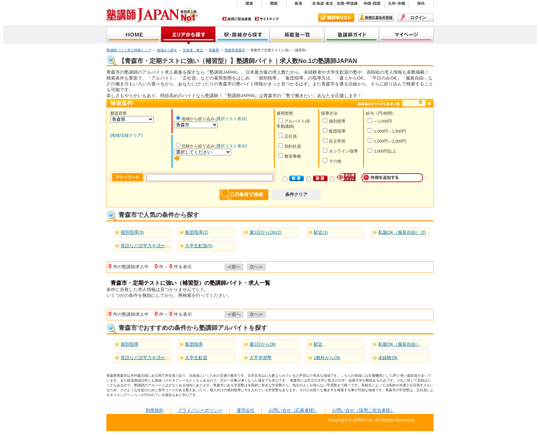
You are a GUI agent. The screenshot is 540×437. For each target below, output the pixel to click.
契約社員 (289, 145)
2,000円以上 (381, 150)
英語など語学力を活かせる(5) (150, 245)
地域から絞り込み (195, 119)
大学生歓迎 (196, 357)
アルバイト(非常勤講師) (294, 123)
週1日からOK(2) (265, 232)
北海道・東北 (193, 50)
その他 (331, 160)
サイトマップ (267, 19)
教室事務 (289, 155)
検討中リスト (336, 17)
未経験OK (388, 357)
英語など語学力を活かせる (147, 357)
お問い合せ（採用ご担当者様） (363, 410)
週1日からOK (262, 344)
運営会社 (246, 410)
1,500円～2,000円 (386, 140)
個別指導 (333, 120)
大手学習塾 (260, 357)
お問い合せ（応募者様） (293, 410)
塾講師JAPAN (133, 35)
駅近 (318, 344)
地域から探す (188, 35)
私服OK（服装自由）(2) (402, 232)
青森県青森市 (235, 50)
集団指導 (333, 130)
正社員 (287, 135)
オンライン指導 (340, 150)
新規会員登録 (376, 17)
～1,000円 (379, 120)
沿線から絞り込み (195, 146)
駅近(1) (321, 232)
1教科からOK (327, 357)
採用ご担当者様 (236, 19)
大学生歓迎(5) (199, 245)
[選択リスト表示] (231, 119)
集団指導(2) (196, 232)
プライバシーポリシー (200, 410)
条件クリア (296, 194)
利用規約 (155, 410)
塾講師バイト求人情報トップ (128, 50)
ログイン (415, 17)
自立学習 (333, 140)
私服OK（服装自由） (399, 344)
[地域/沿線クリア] (126, 135)
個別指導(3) (132, 232)
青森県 (214, 50)
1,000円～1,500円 (386, 130)
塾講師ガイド (351, 35)
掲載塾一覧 (297, 35)
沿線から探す (243, 35)
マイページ (406, 35)
